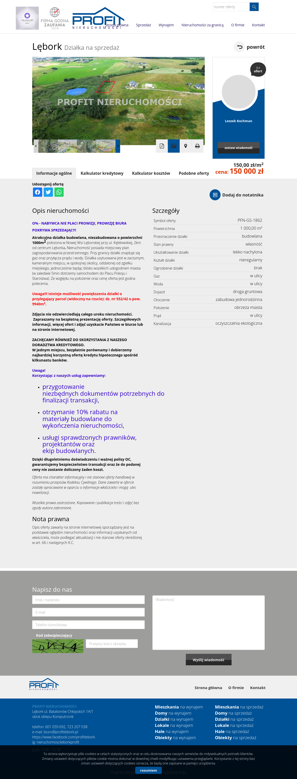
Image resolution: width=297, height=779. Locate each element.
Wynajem (166, 24)
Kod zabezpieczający (54, 635)
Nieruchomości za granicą (202, 24)
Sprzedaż (143, 24)
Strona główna (117, 24)
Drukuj (197, 146)
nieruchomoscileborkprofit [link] (58, 742)
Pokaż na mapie (185, 146)
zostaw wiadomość (239, 148)
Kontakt (258, 24)
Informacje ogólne (54, 173)
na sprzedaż (239, 707)
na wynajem (179, 707)
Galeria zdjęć (174, 146)
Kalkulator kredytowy (102, 173)
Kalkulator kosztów (151, 173)
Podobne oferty (194, 173)
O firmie (238, 24)
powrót (256, 46)
